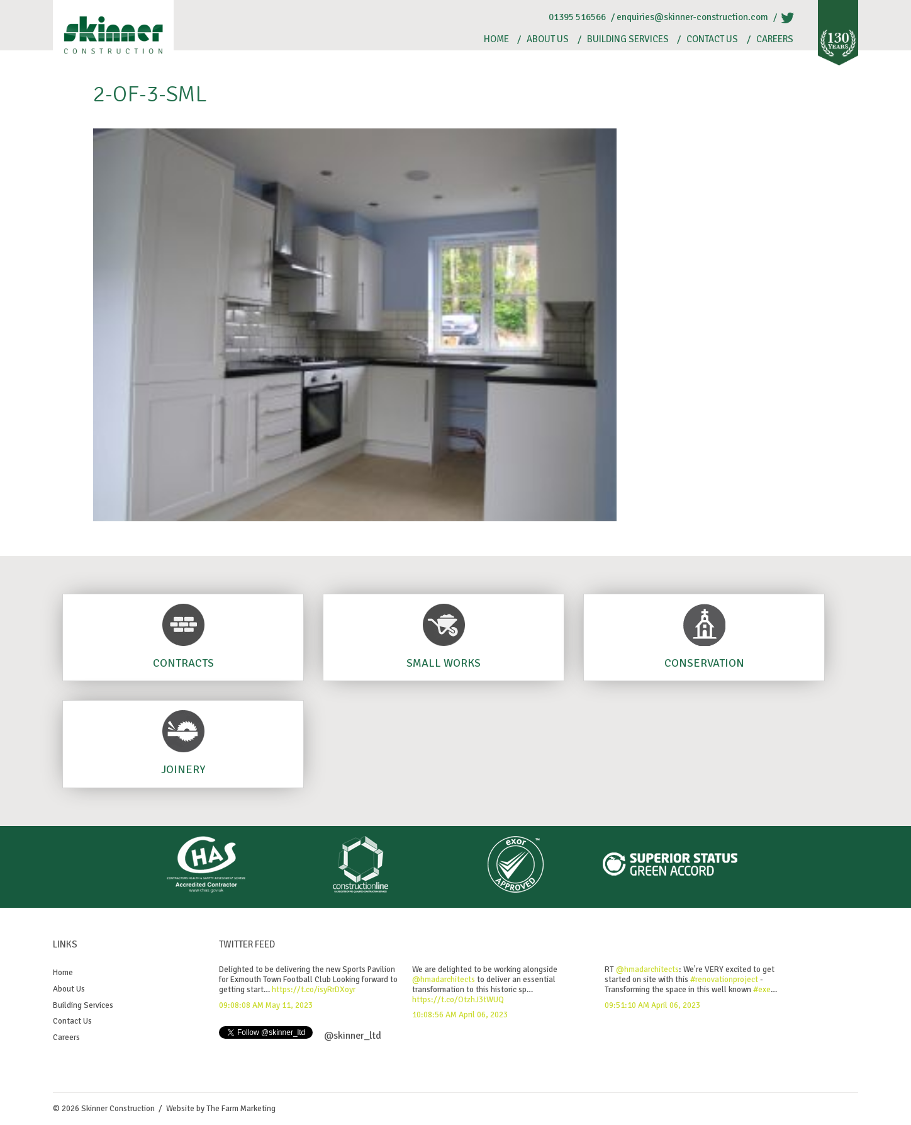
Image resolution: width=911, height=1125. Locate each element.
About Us (548, 39)
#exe (762, 990)
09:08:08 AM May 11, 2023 (266, 1005)
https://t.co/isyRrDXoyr (313, 990)
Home (496, 39)
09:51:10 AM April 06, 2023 (652, 1005)
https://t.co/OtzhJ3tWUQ (458, 1000)
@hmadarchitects (443, 980)
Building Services (628, 39)
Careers (774, 39)
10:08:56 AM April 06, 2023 (460, 1015)
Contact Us (712, 39)
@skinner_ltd (352, 1035)
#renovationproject (724, 980)
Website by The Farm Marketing (221, 1109)
